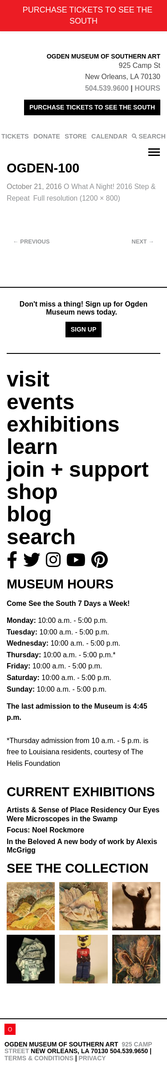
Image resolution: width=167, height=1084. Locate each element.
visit (28, 379)
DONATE (46, 136)
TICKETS (15, 136)
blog (29, 514)
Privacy (92, 1058)
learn (32, 446)
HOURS (147, 88)
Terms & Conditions (38, 1058)
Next (143, 241)
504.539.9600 (107, 88)
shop (32, 492)
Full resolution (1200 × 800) (76, 198)
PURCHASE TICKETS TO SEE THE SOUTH (92, 107)
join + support (78, 469)
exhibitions (63, 424)
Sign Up (84, 329)
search (41, 537)
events (40, 402)
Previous (31, 241)
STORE (75, 136)
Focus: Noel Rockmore (45, 830)
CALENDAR (109, 136)
